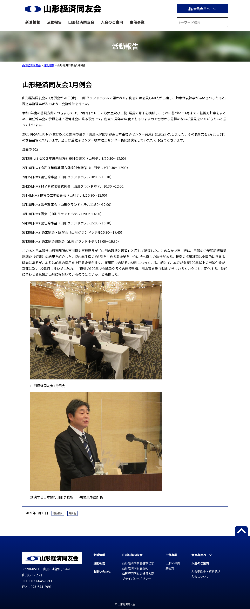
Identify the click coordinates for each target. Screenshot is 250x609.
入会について (200, 576)
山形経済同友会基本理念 (138, 563)
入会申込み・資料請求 (205, 571)
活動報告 (54, 22)
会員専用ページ (202, 8)
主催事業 (137, 22)
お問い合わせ (102, 571)
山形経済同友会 (61, 9)
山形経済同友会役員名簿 (138, 573)
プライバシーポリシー (136, 578)
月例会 (72, 513)
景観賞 (169, 568)
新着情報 (32, 22)
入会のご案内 (112, 22)
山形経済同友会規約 (135, 568)
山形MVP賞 (172, 563)
